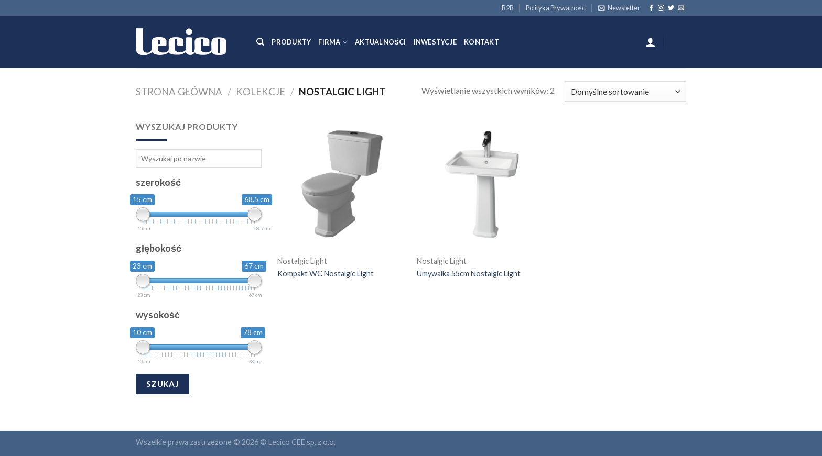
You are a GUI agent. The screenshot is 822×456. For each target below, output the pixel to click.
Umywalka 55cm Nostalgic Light (469, 273)
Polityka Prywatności (556, 8)
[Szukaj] (260, 42)
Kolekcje (260, 91)
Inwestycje (435, 42)
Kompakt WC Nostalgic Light (325, 273)
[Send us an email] (681, 8)
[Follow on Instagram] (661, 8)
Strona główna (179, 91)
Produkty (291, 42)
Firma (333, 42)
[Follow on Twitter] (671, 8)
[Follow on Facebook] (651, 8)
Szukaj (162, 383)
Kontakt (481, 42)
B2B (508, 8)
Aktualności (380, 42)
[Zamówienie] (625, 91)
